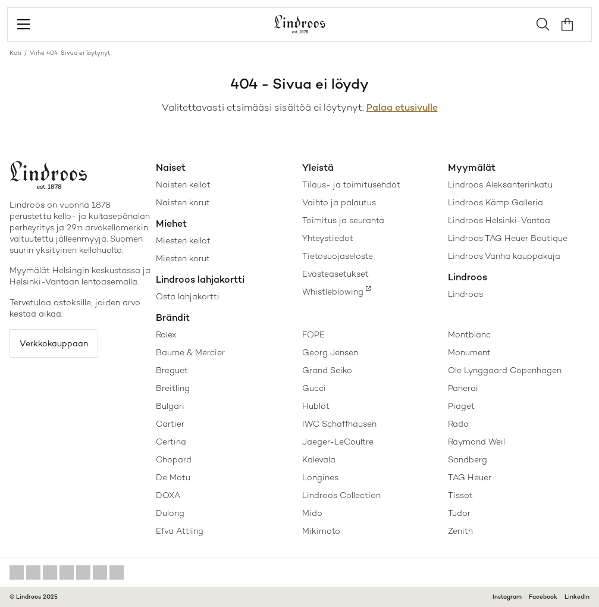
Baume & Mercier (190, 352)
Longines (320, 477)
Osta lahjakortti (187, 296)
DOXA (168, 495)
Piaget (461, 406)
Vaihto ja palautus (339, 202)
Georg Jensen (330, 352)
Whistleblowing (332, 291)
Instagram (507, 596)
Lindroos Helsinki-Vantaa (499, 220)
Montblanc (469, 334)
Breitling (173, 388)
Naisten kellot (183, 184)
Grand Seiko (327, 370)
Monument (469, 352)
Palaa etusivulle (402, 107)
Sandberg (467, 459)
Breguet (172, 370)
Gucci (314, 388)
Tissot (460, 495)
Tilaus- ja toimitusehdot (351, 184)
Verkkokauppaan (54, 343)
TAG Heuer (469, 477)
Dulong (170, 513)
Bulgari (170, 406)
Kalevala (318, 459)
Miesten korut (183, 258)
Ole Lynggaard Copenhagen (505, 370)
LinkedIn (576, 596)
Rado (458, 423)
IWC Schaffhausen (339, 423)
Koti (15, 53)
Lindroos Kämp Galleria (495, 202)
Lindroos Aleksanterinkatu (500, 184)
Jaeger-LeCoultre (338, 441)
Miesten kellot (183, 240)
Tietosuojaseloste (337, 256)
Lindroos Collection (341, 495)
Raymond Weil (476, 441)
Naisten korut (183, 202)
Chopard (174, 459)
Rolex (166, 334)
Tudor (459, 513)
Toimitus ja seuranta (343, 220)
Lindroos (465, 294)
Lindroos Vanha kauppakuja (504, 256)
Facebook (543, 596)
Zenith (460, 530)
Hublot (316, 406)
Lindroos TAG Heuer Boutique (507, 238)
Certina (171, 441)
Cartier (170, 423)
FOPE (313, 334)
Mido (312, 513)
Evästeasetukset (335, 273)
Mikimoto (321, 530)
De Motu (173, 477)
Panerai (463, 388)
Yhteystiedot (327, 238)
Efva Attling (179, 530)
